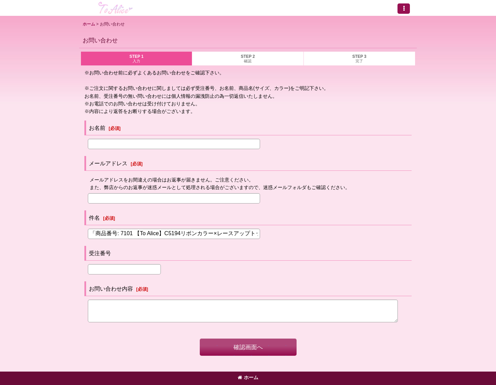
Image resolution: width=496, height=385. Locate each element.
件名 (94, 218)
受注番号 (100, 253)
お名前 (97, 128)
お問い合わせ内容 (111, 288)
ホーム (248, 377)
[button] (403, 8)
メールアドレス (108, 163)
